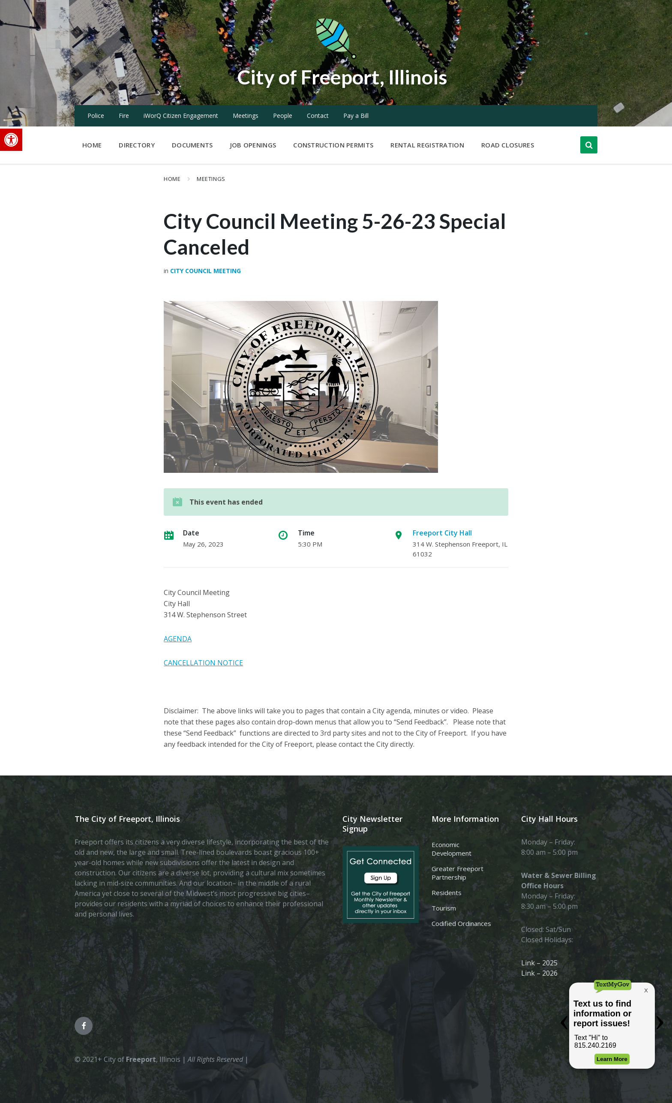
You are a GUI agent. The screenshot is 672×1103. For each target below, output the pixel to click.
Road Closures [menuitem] (507, 145)
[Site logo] (336, 57)
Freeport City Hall (442, 533)
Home (172, 179)
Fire (124, 115)
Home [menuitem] (92, 145)
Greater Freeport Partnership (457, 872)
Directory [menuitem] (137, 145)
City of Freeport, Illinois (342, 76)
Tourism (444, 908)
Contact (318, 115)
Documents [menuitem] (192, 145)
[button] (11, 140)
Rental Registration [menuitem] (427, 145)
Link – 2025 (539, 963)
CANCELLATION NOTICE (203, 662)
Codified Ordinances (461, 923)
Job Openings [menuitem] (253, 145)
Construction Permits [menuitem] (333, 145)
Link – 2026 (539, 973)
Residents (447, 892)
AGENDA (178, 638)
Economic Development (451, 848)
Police (95, 115)
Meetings (245, 115)
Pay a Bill (356, 115)
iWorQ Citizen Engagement (181, 115)
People (282, 115)
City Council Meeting (205, 271)
